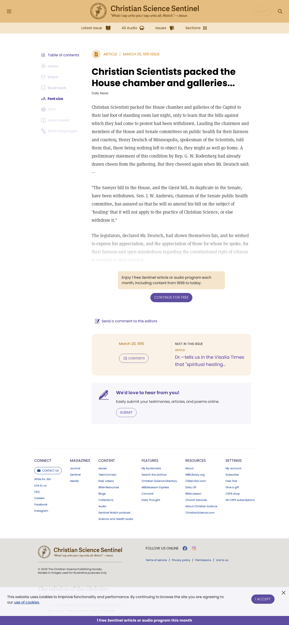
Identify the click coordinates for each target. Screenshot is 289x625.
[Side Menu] (9, 11)
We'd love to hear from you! (147, 384)
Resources (195, 452)
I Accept (263, 598)
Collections (105, 491)
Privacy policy (181, 552)
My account (233, 460)
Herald (74, 472)
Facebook (40, 496)
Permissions (203, 552)
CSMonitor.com (195, 472)
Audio (102, 498)
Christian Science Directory (159, 472)
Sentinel (75, 466)
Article (109, 54)
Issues (102, 460)
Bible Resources (108, 479)
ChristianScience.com (199, 504)
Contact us (48, 462)
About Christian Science (201, 498)
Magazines (80, 452)
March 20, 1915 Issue (140, 54)
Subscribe (232, 466)
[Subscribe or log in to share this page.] (50, 76)
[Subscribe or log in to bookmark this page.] (54, 87)
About (189, 460)
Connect (42, 452)
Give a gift (232, 479)
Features (150, 452)
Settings (234, 452)
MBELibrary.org (195, 466)
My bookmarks (151, 460)
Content (106, 452)
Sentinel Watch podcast (114, 504)
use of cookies (26, 602)
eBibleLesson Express (155, 479)
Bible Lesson (193, 485)
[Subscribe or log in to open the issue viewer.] (56, 120)
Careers (39, 489)
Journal (75, 460)
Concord (147, 485)
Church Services (196, 491)
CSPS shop (233, 485)
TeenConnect (107, 466)
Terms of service (156, 552)
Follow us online (162, 540)
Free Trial (231, 472)
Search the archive (154, 466)
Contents (133, 350)
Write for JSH (42, 470)
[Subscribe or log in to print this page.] (49, 109)
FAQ (37, 483)
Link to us (40, 477)
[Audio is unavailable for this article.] (50, 66)
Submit (125, 404)
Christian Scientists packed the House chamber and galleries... (163, 77)
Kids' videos (106, 472)
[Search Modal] (280, 11)
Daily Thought (151, 491)
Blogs (102, 485)
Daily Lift (190, 479)
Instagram (41, 502)
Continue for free (171, 289)
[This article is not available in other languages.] (60, 131)
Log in (262, 11)
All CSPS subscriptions (240, 491)
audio (115, 510)
